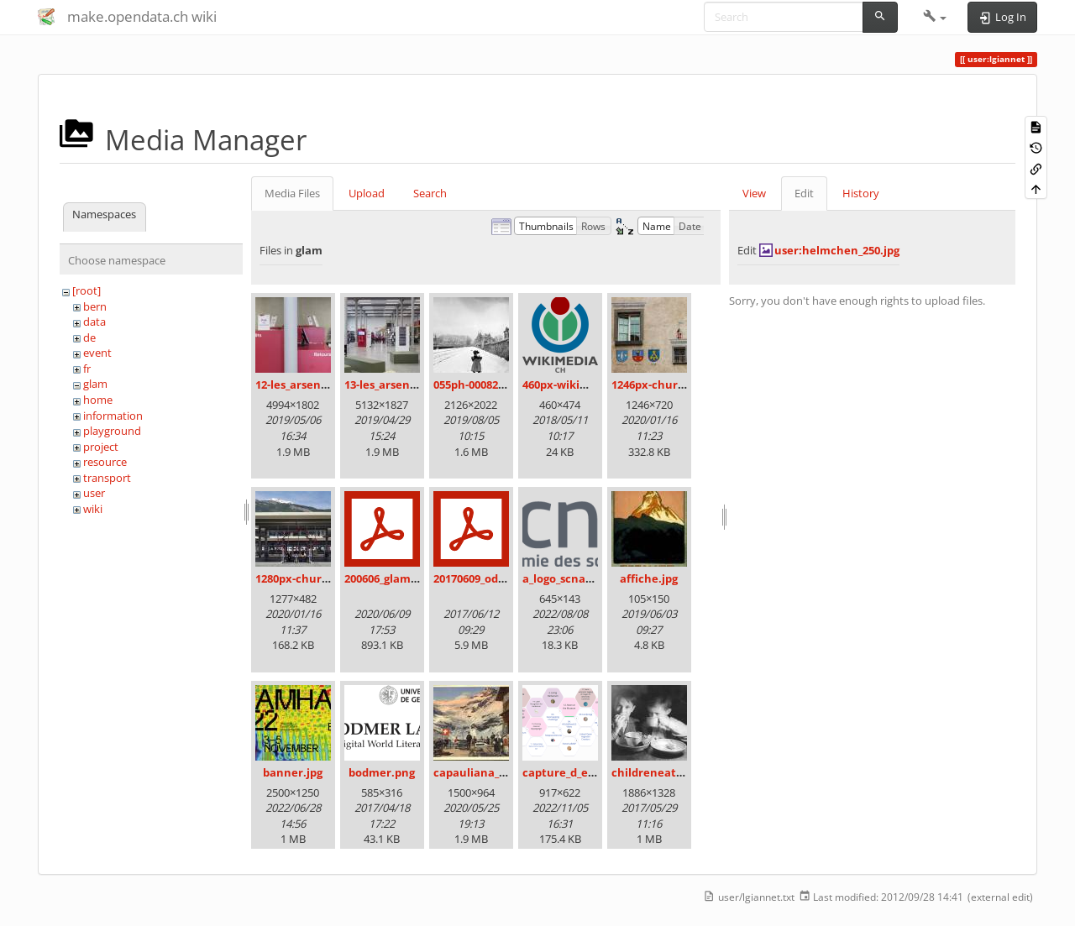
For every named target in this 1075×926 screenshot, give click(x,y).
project (100, 446)
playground (112, 430)
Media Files (292, 193)
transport (107, 477)
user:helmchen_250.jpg (836, 250)
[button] (935, 17)
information (113, 415)
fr (87, 368)
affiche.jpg (649, 578)
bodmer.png (382, 772)
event (97, 352)
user (94, 492)
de (89, 337)
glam (95, 383)
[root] (86, 290)
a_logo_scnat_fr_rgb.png (585, 578)
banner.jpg (292, 772)
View (754, 193)
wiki (92, 508)
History (860, 193)
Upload (367, 193)
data (94, 321)
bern (95, 306)
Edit (804, 193)
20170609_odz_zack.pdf (493, 578)
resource (105, 461)
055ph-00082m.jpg (480, 384)
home (98, 399)
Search (430, 193)
